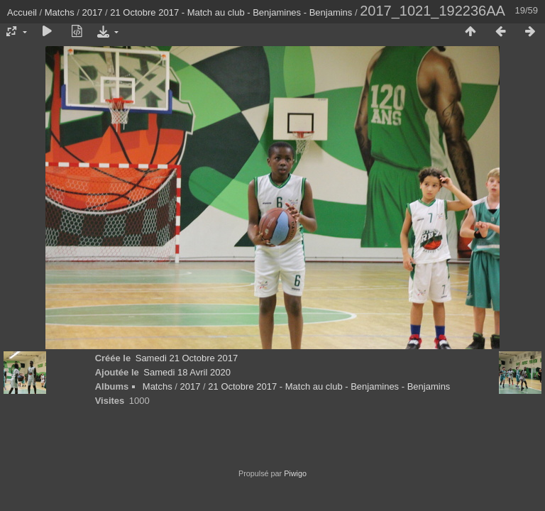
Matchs (60, 12)
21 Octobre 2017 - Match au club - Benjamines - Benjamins (231, 12)
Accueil (22, 12)
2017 (92, 12)
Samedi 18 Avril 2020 (187, 372)
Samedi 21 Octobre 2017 (187, 358)
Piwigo (295, 473)
